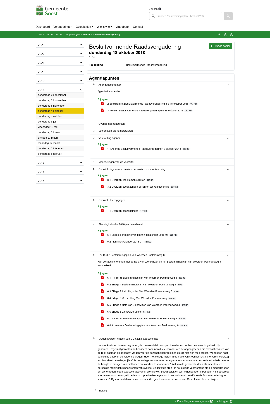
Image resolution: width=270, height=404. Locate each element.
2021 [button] (41, 62)
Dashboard (43, 26)
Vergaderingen (62, 26)
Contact (138, 26)
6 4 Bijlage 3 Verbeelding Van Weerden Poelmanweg (139, 298)
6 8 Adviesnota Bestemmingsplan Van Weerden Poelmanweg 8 (144, 325)
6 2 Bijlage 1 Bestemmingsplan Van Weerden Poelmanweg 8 (142, 284)
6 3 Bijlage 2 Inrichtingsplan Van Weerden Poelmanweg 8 (140, 291)
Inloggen (225, 401)
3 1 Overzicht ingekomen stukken (128, 180)
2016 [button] (41, 171)
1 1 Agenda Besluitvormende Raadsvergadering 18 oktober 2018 (146, 148)
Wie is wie (103, 26)
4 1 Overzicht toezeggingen (124, 210)
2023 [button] (41, 44)
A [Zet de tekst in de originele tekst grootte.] (219, 34)
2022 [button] (41, 53)
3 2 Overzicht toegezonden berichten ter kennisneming (140, 186)
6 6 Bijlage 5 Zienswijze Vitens (126, 311)
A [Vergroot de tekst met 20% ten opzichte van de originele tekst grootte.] (225, 34)
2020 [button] (41, 72)
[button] (228, 16)
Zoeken (153, 9)
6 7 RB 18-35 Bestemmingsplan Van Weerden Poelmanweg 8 (144, 318)
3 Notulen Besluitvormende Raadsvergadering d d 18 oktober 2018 (147, 110)
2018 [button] (41, 89)
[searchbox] (186, 16)
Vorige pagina (221, 46)
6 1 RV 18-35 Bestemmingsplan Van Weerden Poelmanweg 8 (144, 277)
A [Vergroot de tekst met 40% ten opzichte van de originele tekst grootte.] (231, 34)
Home (59, 34)
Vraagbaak (122, 26)
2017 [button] (41, 162)
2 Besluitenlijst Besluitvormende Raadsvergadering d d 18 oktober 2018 (149, 103)
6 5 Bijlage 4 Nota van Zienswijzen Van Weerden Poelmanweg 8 (145, 305)
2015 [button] (41, 180)
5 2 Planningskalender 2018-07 (126, 241)
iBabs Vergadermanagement (194, 401)
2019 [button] (41, 80)
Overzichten (83, 26)
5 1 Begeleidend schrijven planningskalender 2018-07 (139, 234)
